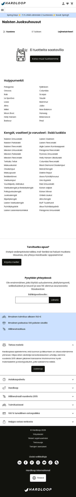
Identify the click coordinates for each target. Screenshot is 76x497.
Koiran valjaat (45, 188)
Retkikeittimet (10, 177)
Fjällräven (43, 87)
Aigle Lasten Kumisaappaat (51, 147)
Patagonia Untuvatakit (49, 210)
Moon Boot (9, 113)
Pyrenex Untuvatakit (48, 154)
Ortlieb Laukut (45, 195)
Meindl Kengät (46, 169)
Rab (6, 94)
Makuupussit (10, 173)
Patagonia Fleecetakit (49, 150)
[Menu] (2, 10)
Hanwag (43, 113)
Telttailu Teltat (10, 162)
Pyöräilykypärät (11, 207)
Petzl (41, 121)
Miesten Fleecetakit (13, 158)
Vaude (42, 98)
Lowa (6, 102)
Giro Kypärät (45, 180)
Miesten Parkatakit (12, 154)
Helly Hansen (10, 117)
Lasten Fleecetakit (47, 143)
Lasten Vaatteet (46, 139)
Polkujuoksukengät (12, 192)
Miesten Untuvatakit (13, 150)
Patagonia (8, 87)
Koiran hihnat (45, 192)
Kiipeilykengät (10, 199)
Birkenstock (44, 117)
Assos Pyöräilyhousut (49, 177)
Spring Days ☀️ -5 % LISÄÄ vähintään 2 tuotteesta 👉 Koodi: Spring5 (38, 15)
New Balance (45, 110)
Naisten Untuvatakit (13, 139)
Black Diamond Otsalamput (52, 165)
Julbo (41, 106)
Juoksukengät (10, 195)
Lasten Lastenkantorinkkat (16, 210)
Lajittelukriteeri (65, 32)
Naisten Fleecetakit (13, 147)
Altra (6, 106)
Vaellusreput (10, 180)
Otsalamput (9, 169)
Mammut (43, 102)
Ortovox (7, 91)
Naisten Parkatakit (12, 143)
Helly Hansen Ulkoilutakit (50, 158)
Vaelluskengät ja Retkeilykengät (18, 188)
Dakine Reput (45, 173)
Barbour (7, 121)
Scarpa (42, 94)
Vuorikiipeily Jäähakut (14, 184)
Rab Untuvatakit (46, 184)
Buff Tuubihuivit (46, 203)
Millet (6, 110)
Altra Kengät (45, 199)
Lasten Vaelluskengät (14, 203)
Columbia (43, 91)
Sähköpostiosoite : (38, 294)
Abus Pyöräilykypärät (49, 207)
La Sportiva (9, 98)
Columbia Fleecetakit (49, 162)
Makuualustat (10, 165)
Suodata (9, 31)
